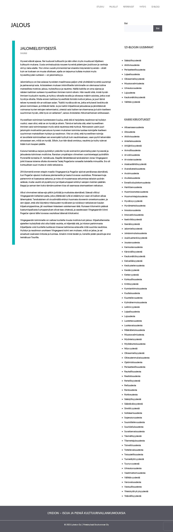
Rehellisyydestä (132, 380)
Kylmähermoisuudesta (135, 302)
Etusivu (100, 6)
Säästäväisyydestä (133, 403)
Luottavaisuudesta (133, 325)
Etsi (126, 23)
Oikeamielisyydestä (134, 78)
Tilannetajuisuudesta (134, 440)
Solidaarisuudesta (133, 413)
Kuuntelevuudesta (133, 297)
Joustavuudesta (132, 242)
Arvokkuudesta (132, 154)
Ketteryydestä (131, 274)
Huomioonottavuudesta (136, 191)
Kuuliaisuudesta (132, 293)
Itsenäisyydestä (132, 224)
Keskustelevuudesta (134, 265)
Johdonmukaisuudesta (135, 233)
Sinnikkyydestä (132, 408)
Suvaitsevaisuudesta (134, 431)
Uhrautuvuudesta (133, 88)
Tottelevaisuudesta (133, 449)
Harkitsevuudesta (133, 187)
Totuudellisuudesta (133, 454)
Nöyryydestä (130, 348)
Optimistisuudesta (133, 362)
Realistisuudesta (132, 376)
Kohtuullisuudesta (133, 279)
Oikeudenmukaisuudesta (136, 357)
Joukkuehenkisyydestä (135, 237)
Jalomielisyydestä (38, 48)
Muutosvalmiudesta (134, 83)
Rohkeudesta (131, 394)
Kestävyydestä (131, 270)
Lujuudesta (129, 92)
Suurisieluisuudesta (133, 426)
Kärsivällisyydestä (133, 251)
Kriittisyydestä (131, 283)
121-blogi (155, 6)
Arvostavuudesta (132, 159)
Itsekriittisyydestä (133, 219)
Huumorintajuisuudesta (135, 196)
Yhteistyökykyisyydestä (136, 491)
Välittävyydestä (132, 101)
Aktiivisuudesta (131, 65)
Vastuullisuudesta (133, 486)
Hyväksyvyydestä (133, 201)
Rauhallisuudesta (132, 371)
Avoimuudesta (131, 173)
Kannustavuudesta (133, 247)
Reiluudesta (130, 385)
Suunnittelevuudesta (134, 422)
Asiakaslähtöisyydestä (135, 164)
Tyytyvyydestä (131, 463)
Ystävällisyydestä (132, 495)
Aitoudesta (129, 131)
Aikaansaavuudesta (134, 127)
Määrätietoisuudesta (134, 330)
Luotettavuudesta (133, 320)
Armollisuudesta (132, 150)
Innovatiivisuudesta (134, 214)
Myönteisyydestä (133, 339)
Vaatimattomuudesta (134, 472)
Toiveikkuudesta (132, 445)
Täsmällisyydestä (133, 436)
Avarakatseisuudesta (134, 168)
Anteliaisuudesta (132, 141)
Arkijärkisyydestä (133, 145)
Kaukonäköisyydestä (134, 97)
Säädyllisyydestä (132, 60)
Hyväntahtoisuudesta (134, 205)
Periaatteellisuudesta (134, 69)
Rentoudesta (130, 389)
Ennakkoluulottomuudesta (137, 182)
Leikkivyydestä (132, 307)
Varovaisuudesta (132, 482)
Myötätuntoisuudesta (134, 343)
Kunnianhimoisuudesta (135, 288)
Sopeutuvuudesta (133, 417)
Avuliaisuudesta (132, 177)
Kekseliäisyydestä (133, 260)
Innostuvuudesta (132, 210)
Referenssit (128, 6)
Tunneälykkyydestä (134, 459)
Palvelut (113, 6)
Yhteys (142, 6)
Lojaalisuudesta (132, 74)
